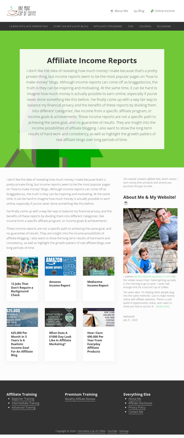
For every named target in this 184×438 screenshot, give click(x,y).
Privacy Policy (138, 411)
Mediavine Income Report (95, 288)
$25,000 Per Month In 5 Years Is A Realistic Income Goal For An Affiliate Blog (21, 347)
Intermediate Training (26, 407)
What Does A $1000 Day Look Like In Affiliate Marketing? (58, 343)
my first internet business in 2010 (153, 279)
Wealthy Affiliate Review (81, 403)
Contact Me (136, 415)
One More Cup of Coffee (92, 434)
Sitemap (124, 434)
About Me (135, 402)
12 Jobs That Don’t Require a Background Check (21, 292)
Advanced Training (24, 411)
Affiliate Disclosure (141, 407)
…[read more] (161, 309)
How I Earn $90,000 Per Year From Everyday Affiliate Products (96, 345)
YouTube (112, 434)
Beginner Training (24, 402)
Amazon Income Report (55, 288)
